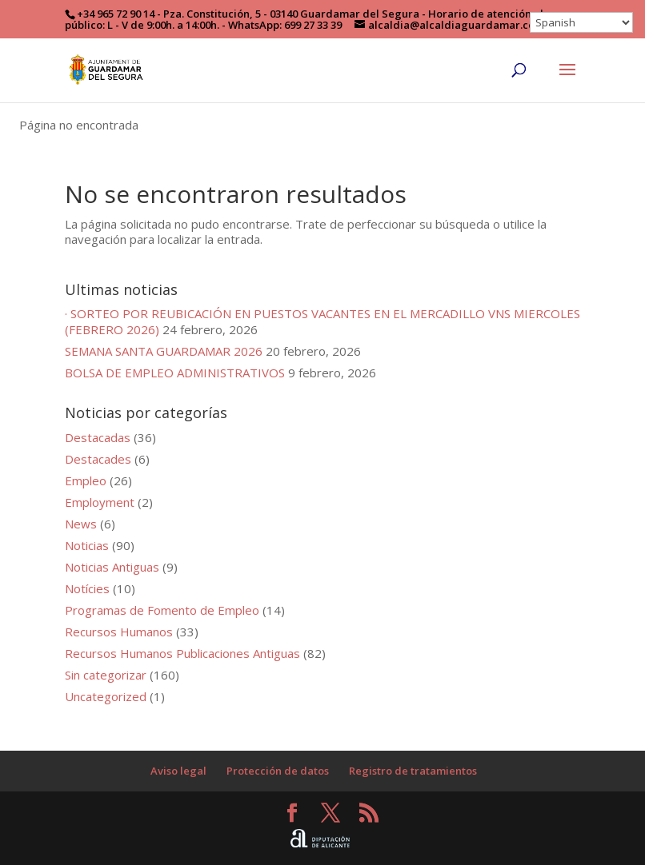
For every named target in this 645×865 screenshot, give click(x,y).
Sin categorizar (105, 675)
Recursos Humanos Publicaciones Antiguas (182, 653)
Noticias (87, 545)
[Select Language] (581, 22)
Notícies (87, 588)
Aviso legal (178, 770)
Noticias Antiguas (112, 567)
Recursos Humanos (119, 632)
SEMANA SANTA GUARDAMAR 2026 (163, 351)
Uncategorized (105, 696)
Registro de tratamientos (413, 770)
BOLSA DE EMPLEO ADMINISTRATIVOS (175, 373)
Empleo (85, 480)
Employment (99, 502)
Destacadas (97, 437)
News (81, 524)
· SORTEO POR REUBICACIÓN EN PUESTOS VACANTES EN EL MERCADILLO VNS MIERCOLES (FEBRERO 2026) (322, 321)
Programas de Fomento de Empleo (162, 610)
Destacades (98, 459)
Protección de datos (277, 770)
